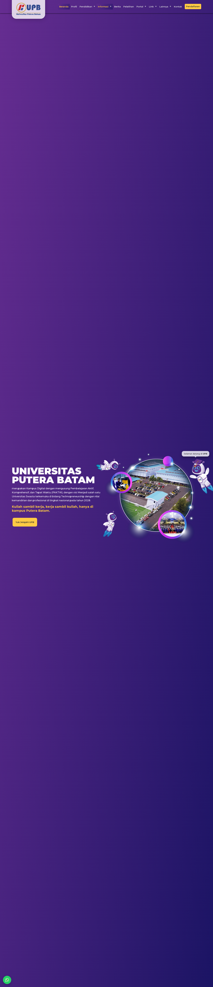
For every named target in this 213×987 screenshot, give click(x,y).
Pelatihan (128, 6)
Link (151, 6)
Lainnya (163, 6)
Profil (74, 6)
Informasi (103, 6)
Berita (117, 6)
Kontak (178, 6)
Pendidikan (86, 6)
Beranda (63, 6)
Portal (140, 6)
